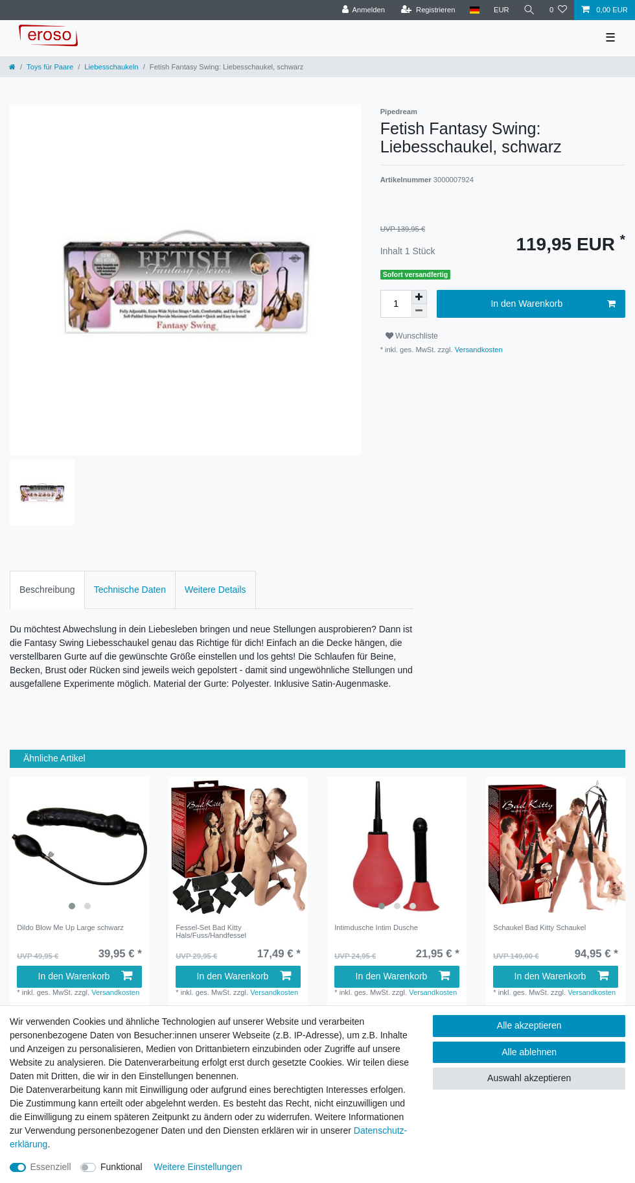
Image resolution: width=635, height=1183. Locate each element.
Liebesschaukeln (111, 67)
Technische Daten (130, 589)
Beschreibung (47, 589)
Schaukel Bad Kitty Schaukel (539, 927)
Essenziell (50, 1167)
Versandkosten (478, 349)
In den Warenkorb (553, 304)
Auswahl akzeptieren (529, 1078)
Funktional (121, 1167)
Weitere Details (215, 589)
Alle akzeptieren (529, 1025)
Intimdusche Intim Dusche (376, 927)
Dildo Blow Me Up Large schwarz (70, 927)
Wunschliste (412, 336)
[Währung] (501, 10)
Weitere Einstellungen (198, 1167)
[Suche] (529, 10)
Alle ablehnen (529, 1052)
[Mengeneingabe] (395, 304)
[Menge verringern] (419, 311)
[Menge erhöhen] (419, 297)
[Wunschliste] (558, 10)
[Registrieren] (428, 10)
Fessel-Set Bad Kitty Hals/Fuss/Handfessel (211, 931)
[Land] (474, 10)
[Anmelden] (363, 10)
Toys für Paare (50, 67)
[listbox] (79, 846)
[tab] (47, 590)
